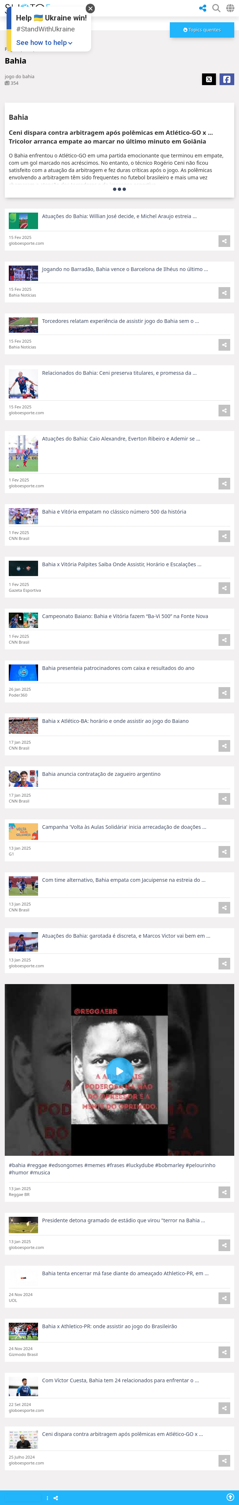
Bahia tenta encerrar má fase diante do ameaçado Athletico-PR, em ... (125, 1292)
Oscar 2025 (60, 1369)
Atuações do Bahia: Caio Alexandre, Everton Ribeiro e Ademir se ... (121, 457)
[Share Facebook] (227, 79)
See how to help (41, 42)
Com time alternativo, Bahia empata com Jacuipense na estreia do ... (124, 899)
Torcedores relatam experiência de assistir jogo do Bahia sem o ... (120, 340)
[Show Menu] (47, 1498)
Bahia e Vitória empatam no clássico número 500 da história (114, 530)
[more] (202, 30)
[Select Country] (230, 8)
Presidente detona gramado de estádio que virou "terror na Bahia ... (123, 1240)
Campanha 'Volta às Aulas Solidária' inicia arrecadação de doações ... (124, 846)
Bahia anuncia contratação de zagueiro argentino (101, 793)
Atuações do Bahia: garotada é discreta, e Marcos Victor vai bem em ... (126, 955)
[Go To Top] (230, 1497)
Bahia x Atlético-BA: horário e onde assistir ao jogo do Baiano (115, 740)
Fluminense (60, 1466)
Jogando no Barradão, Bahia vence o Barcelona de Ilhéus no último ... (125, 288)
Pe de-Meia (60, 1417)
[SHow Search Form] (216, 8)
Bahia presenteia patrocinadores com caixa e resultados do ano (118, 687)
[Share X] (209, 79)
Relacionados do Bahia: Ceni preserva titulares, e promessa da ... (119, 392)
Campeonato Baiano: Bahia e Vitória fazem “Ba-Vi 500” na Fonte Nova (125, 635)
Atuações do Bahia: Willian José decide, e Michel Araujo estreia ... (119, 216)
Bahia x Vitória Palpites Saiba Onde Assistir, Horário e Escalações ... (121, 583)
